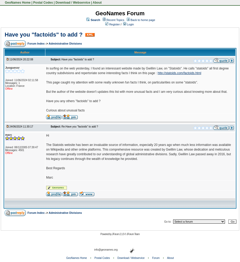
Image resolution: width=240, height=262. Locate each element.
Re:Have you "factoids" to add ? (79, 126)
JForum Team (133, 234)
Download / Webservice (72, 2)
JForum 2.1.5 (118, 234)
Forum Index (36, 43)
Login (128, 24)
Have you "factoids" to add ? (44, 34)
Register (112, 24)
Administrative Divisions (65, 43)
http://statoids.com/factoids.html (179, 73)
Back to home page (143, 20)
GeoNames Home (17, 2)
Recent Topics (115, 20)
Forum (156, 258)
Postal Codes (43, 2)
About (97, 2)
